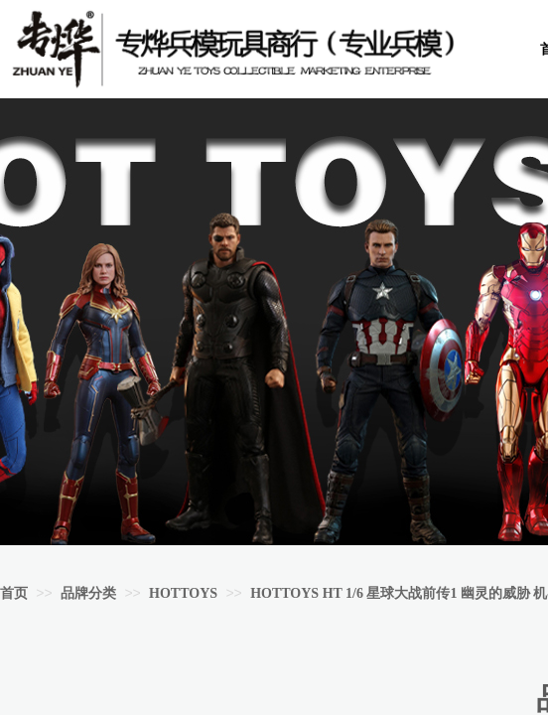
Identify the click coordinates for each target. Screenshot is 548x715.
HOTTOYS (183, 593)
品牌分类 (88, 593)
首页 (14, 593)
